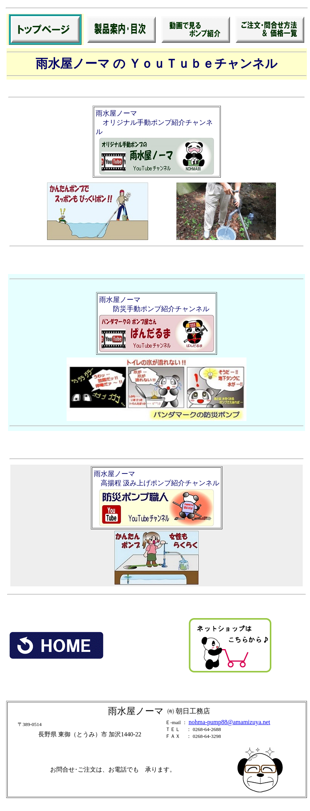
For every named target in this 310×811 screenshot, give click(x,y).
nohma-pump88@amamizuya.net (229, 722)
